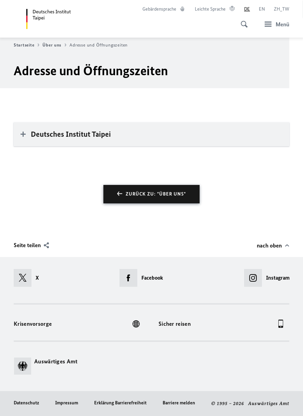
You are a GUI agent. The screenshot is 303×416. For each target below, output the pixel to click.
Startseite (26, 45)
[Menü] (275, 24)
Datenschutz (26, 403)
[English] (262, 9)
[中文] (281, 9)
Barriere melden (179, 403)
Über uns (54, 45)
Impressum (66, 403)
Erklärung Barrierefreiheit (120, 403)
